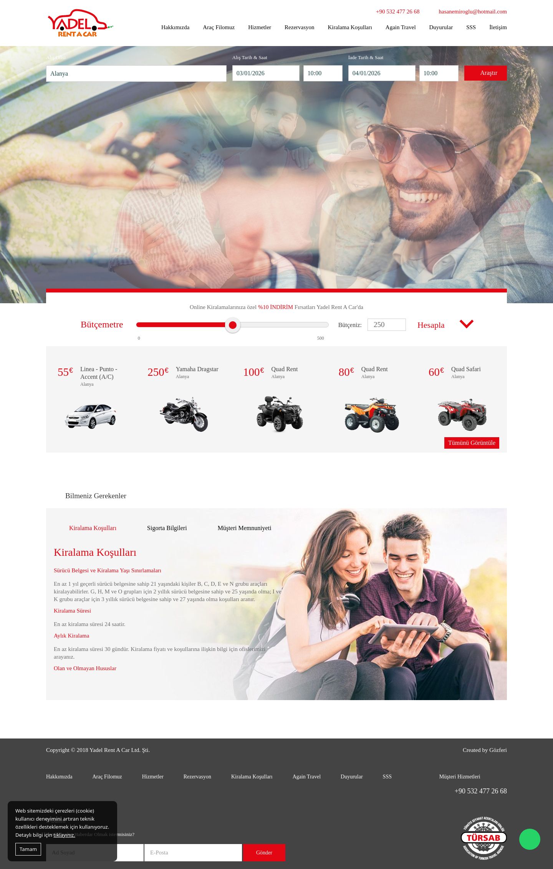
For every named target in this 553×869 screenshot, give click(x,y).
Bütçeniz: (350, 325)
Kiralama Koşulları (350, 27)
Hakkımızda (175, 27)
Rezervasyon (299, 27)
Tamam (28, 849)
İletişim (498, 27)
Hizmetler (259, 27)
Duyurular (441, 27)
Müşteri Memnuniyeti (245, 528)
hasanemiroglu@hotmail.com (473, 11)
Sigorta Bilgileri (167, 528)
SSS (471, 27)
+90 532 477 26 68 (397, 11)
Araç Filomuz (219, 27)
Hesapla (431, 325)
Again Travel (401, 27)
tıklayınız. (64, 834)
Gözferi (498, 750)
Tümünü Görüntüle (471, 442)
